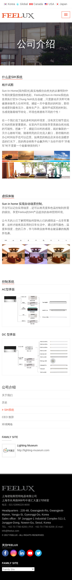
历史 (4, 402)
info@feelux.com (10, 531)
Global (22, 4)
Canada (36, 4)
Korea (9, 4)
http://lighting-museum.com (33, 450)
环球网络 (7, 424)
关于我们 (7, 395)
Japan (61, 4)
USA (49, 4)
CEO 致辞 (8, 417)
